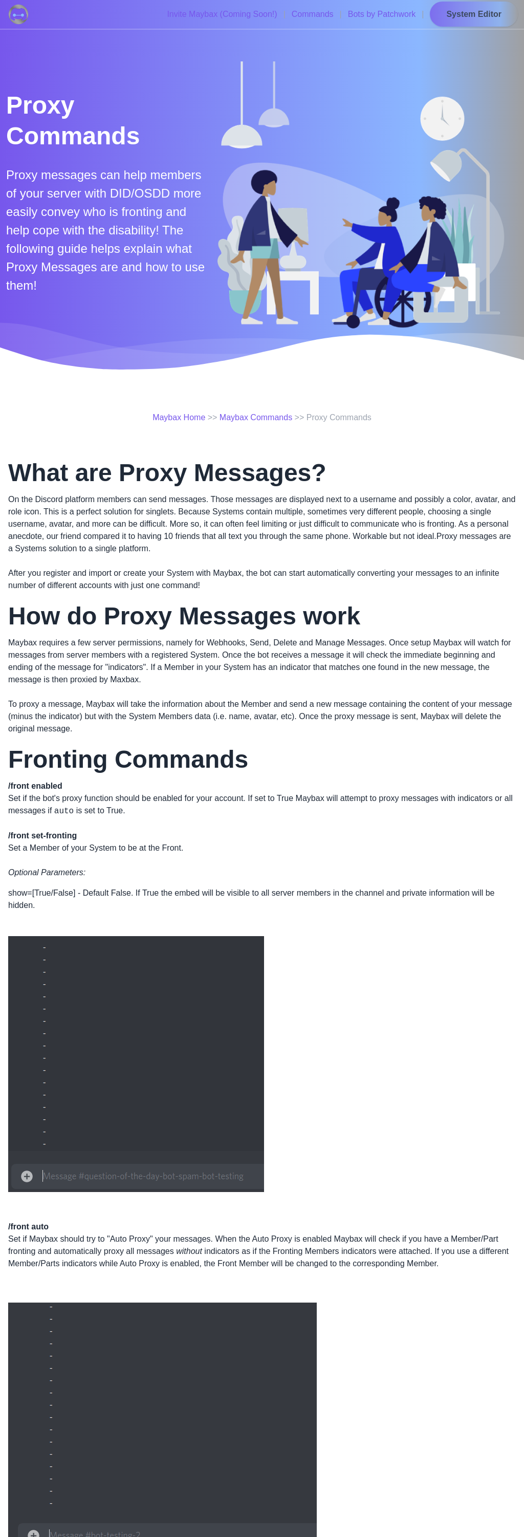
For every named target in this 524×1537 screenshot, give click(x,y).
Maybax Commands (256, 417)
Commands (313, 14)
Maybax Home (178, 417)
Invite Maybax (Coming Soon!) (222, 14)
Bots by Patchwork (382, 14)
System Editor (473, 14)
